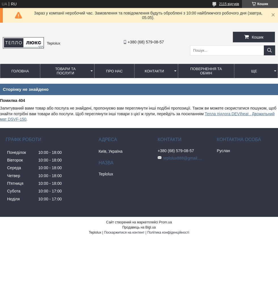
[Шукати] (269, 50)
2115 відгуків (229, 4)
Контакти (154, 71)
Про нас (114, 71)
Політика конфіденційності (168, 232)
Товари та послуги (65, 71)
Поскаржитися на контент (124, 232)
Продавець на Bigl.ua (139, 227)
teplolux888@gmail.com (183, 158)
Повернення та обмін (206, 71)
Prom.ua (165, 222)
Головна (20, 71)
